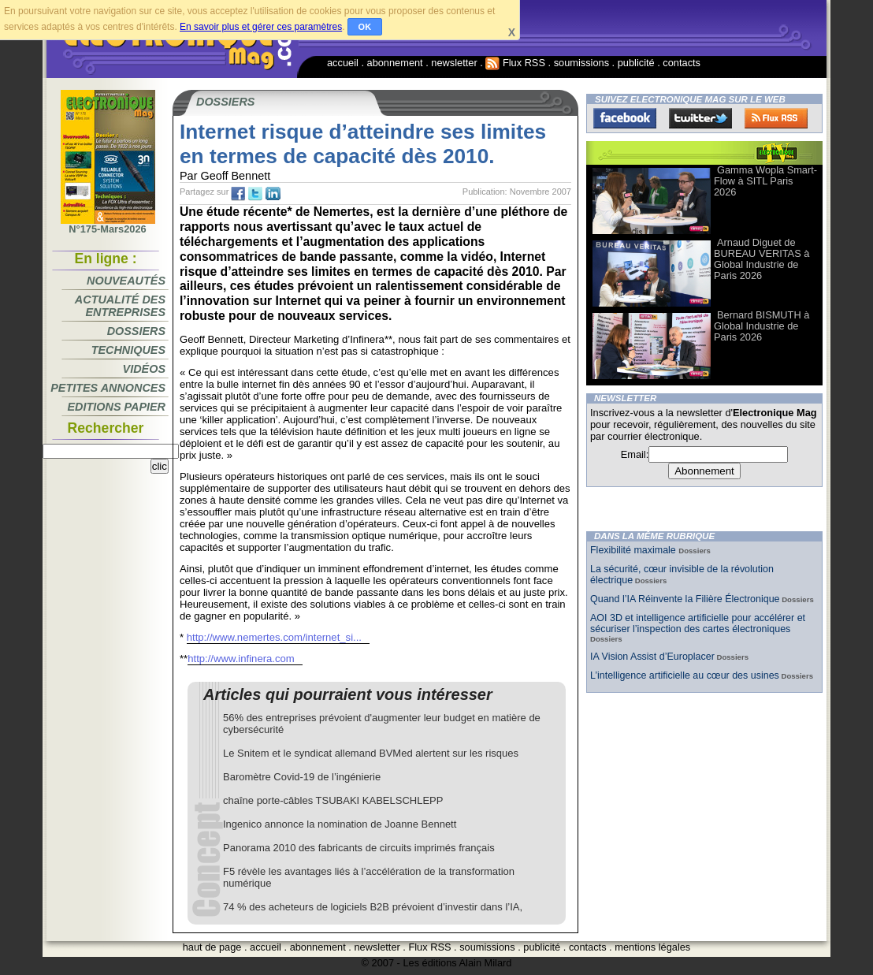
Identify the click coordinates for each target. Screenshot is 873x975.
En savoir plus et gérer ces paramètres (261, 26)
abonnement (395, 63)
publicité (636, 63)
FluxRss (776, 118)
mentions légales (652, 947)
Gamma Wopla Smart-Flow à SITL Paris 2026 (765, 181)
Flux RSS (515, 63)
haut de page (212, 947)
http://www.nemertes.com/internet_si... (274, 637)
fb (238, 194)
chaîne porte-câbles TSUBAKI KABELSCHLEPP (333, 800)
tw (255, 194)
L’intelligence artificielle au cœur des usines (684, 675)
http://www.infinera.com (241, 658)
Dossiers (136, 331)
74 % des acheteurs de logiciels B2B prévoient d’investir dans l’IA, (372, 907)
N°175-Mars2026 (108, 224)
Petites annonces (107, 387)
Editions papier (116, 406)
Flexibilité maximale (634, 550)
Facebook (624, 118)
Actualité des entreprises (120, 305)
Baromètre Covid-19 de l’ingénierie (302, 777)
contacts (681, 63)
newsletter (454, 63)
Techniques (128, 350)
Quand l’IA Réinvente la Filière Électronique (685, 599)
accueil (342, 63)
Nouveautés (126, 280)
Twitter (700, 118)
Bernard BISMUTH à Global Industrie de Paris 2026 (761, 326)
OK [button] (365, 27)
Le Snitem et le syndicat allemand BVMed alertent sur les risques (370, 753)
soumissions (581, 63)
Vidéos (144, 369)
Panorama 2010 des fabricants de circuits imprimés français (359, 848)
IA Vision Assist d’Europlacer (652, 656)
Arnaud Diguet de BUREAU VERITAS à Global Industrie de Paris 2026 (761, 258)
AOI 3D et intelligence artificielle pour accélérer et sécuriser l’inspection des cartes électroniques (697, 623)
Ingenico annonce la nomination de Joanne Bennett (339, 824)
